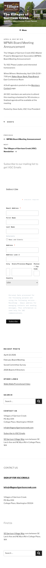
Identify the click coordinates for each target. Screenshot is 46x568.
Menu (23, 30)
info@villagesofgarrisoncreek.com (18, 428)
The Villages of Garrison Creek (16, 16)
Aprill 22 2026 (10, 355)
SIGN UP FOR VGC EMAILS (16, 478)
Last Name (11, 227)
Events (10, 122)
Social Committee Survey (15, 365)
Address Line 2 (13, 255)
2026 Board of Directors (14, 370)
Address (10, 245)
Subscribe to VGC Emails (14, 433)
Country (9, 278)
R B (21, 39)
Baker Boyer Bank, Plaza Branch (25, 76)
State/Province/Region (22, 264)
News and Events (16, 240)
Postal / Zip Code (36, 266)
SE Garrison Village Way (14, 439)
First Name (11, 218)
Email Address (13, 208)
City (8, 264)
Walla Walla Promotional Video (17, 384)
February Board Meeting (14, 360)
